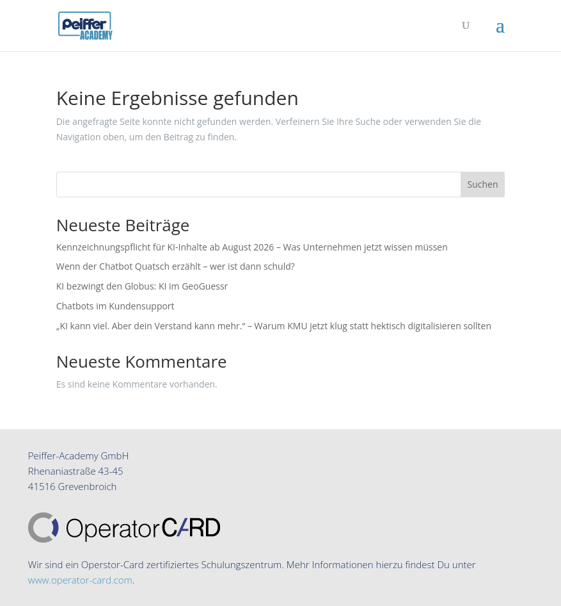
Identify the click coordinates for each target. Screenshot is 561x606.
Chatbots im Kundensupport (115, 306)
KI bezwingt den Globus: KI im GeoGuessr (142, 286)
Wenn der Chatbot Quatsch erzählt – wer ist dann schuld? (175, 266)
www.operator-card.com (80, 579)
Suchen (482, 184)
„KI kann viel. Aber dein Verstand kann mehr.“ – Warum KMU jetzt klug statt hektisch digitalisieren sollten (273, 326)
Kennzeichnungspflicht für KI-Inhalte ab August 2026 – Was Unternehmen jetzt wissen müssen (252, 247)
